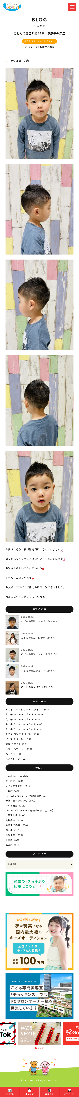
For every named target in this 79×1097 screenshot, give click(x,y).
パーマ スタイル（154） (19, 739)
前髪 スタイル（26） (17, 744)
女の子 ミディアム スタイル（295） (25, 729)
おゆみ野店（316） (16, 805)
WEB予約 (10, 1094)
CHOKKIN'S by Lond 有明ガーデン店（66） (30, 810)
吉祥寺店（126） (15, 820)
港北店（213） (14, 830)
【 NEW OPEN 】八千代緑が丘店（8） (27, 795)
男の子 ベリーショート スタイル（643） (28, 709)
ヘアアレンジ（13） (17, 758)
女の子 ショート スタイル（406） (24, 719)
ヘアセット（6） (15, 753)
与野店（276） (14, 790)
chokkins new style (17, 776)
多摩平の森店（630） (17, 825)
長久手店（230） (15, 835)
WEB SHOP (69, 1094)
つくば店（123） (15, 780)
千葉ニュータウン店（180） (21, 800)
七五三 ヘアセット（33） (19, 749)
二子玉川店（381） (16, 815)
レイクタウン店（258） (19, 785)
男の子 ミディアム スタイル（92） (25, 724)
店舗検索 (29, 1094)
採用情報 (49, 1094)
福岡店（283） (14, 844)
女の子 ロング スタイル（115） (23, 734)
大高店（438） (14, 840)
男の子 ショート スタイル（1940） (25, 714)
